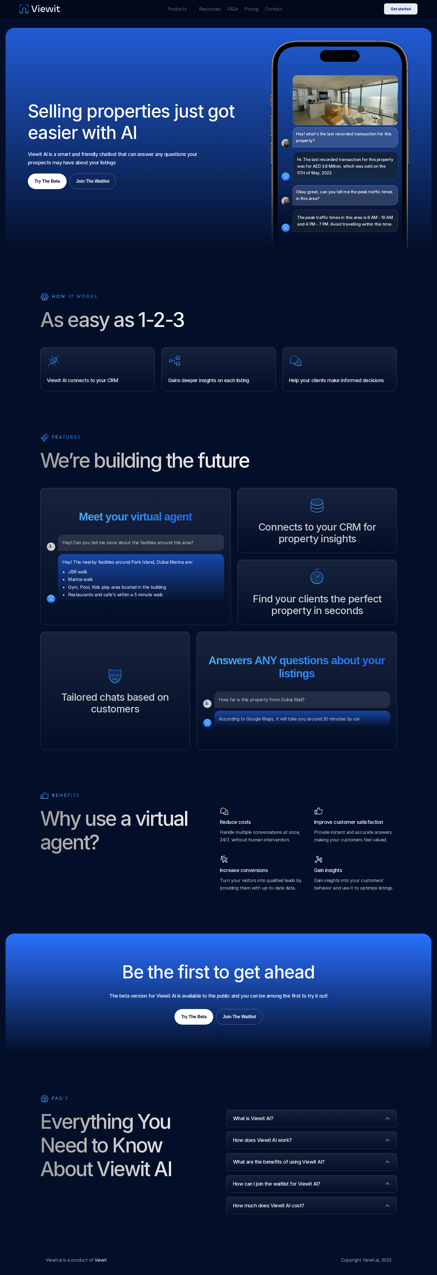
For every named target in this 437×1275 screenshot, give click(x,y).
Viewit (100, 1260)
